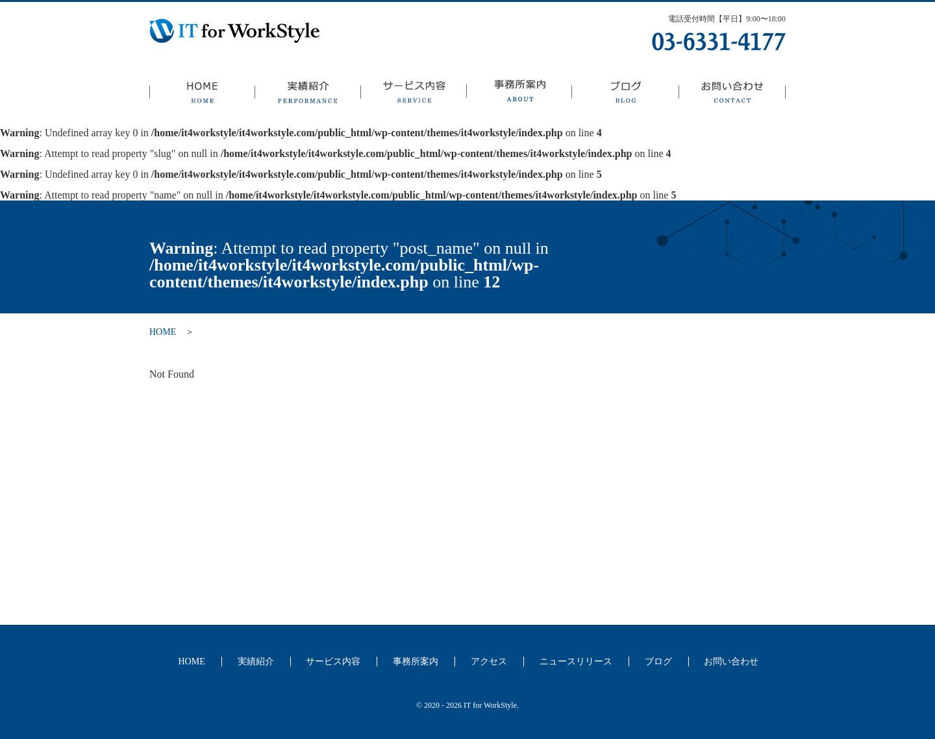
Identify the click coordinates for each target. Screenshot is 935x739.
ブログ (625, 93)
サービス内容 (413, 93)
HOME (202, 93)
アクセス (489, 661)
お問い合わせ (732, 93)
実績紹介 (307, 93)
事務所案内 (518, 93)
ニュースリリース (576, 661)
